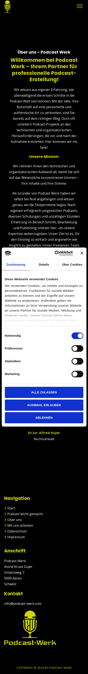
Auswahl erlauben (44, 405)
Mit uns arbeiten (20, 525)
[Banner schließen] (81, 253)
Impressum (16, 537)
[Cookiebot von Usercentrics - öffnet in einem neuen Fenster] (55, 253)
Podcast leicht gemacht (25, 514)
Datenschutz (17, 531)
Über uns (14, 519)
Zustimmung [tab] (15, 264)
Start (11, 508)
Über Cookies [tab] (72, 264)
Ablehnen (44, 417)
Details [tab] (44, 264)
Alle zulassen (44, 392)
